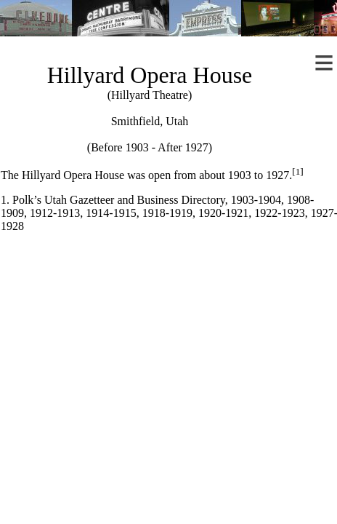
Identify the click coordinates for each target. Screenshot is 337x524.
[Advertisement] (168, 360)
